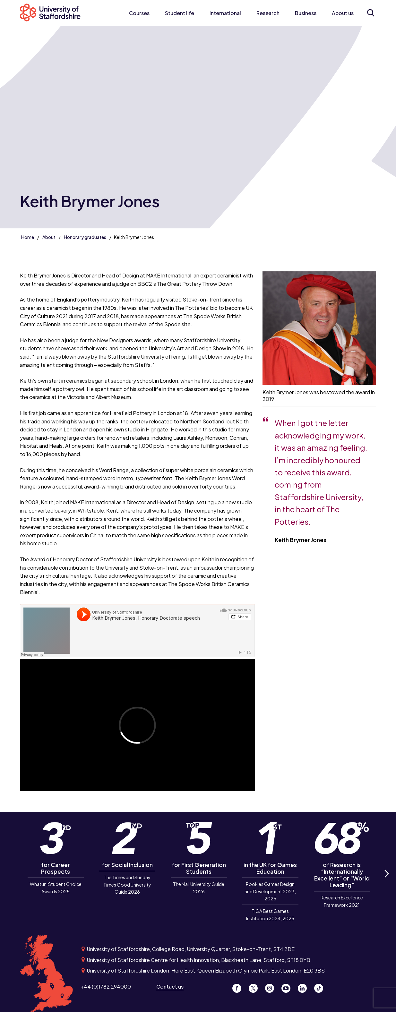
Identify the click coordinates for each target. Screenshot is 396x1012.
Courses (139, 13)
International (225, 13)
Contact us (170, 986)
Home (27, 237)
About (49, 237)
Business (305, 13)
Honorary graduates (85, 237)
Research (268, 13)
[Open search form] (370, 13)
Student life (179, 13)
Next (386, 880)
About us (343, 13)
